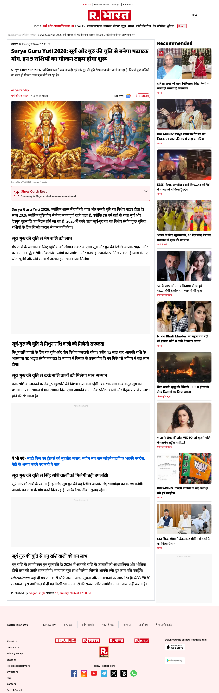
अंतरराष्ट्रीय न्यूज (164, 396)
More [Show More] (182, 26)
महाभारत (127, 624)
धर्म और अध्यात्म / (29, 34)
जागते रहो (143, 624)
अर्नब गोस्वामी (88, 624)
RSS (9, 678)
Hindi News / (14, 34)
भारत (159, 92)
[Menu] (193, 15)
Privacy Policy (15, 653)
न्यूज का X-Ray (49, 624)
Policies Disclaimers (18, 665)
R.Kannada (128, 4)
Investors (12, 671)
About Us (12, 641)
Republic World (101, 4)
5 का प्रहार (68, 624)
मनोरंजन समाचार (164, 295)
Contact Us (13, 647)
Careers (11, 683)
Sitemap (11, 659)
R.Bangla (116, 4)
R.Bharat (87, 4)
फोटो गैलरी (162, 244)
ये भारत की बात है (164, 624)
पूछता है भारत (108, 624)
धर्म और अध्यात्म (20, 96)
